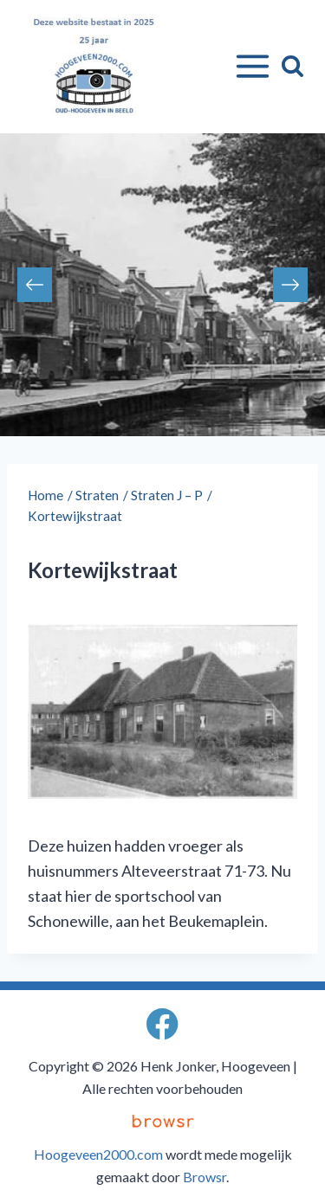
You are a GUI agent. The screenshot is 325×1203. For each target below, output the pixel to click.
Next (290, 284)
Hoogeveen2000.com (98, 1154)
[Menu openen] (249, 66)
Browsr (204, 1176)
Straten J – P (167, 495)
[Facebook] (162, 1023)
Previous (34, 284)
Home (45, 495)
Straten (97, 495)
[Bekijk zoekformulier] (292, 66)
